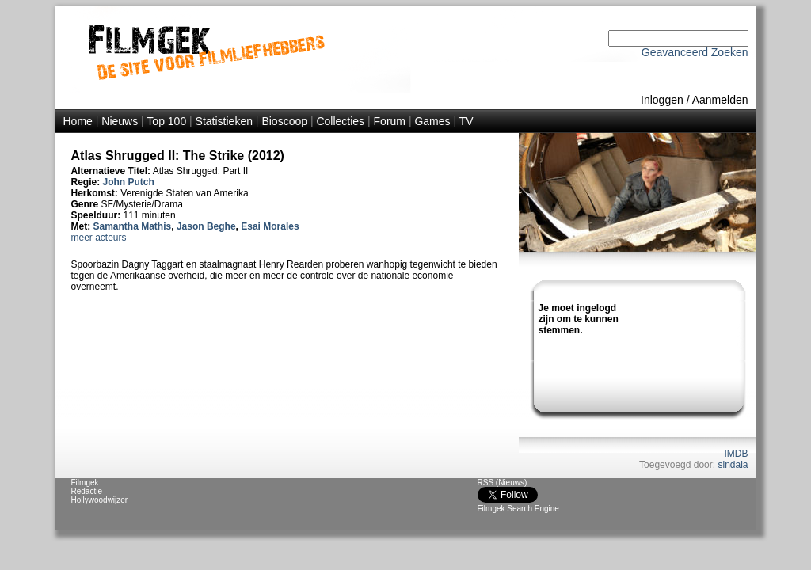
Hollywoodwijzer (99, 500)
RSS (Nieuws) (502, 482)
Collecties (340, 121)
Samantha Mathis (132, 226)
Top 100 (166, 121)
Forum (390, 121)
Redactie (86, 491)
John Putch (128, 182)
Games (432, 121)
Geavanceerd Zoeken (695, 52)
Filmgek (85, 482)
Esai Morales (270, 226)
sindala (733, 464)
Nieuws (119, 121)
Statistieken (224, 121)
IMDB (736, 453)
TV (466, 121)
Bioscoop (284, 121)
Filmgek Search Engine (518, 508)
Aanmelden (720, 99)
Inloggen (662, 99)
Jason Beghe (206, 226)
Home (78, 121)
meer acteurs (99, 237)
